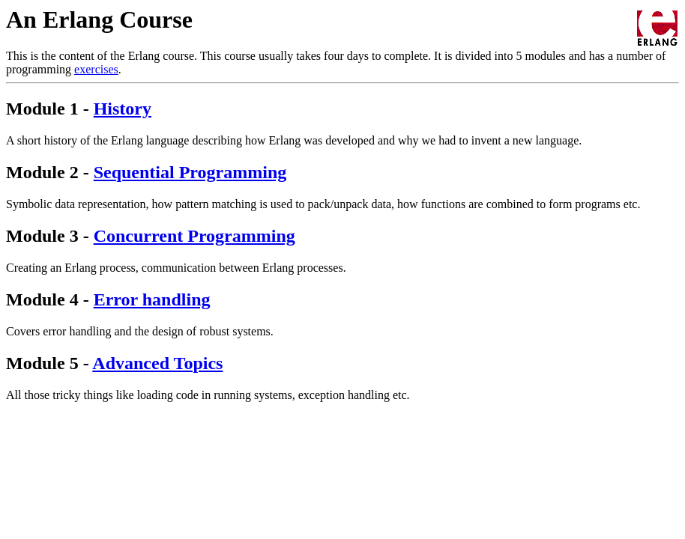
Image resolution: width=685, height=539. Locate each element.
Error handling (152, 299)
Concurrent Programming (194, 236)
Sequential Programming (190, 172)
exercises (96, 69)
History (122, 108)
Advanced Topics (157, 363)
